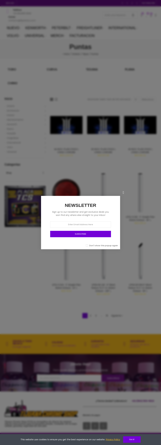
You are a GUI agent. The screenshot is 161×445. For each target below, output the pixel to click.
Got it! (132, 439)
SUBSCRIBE (80, 234)
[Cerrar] (123, 192)
